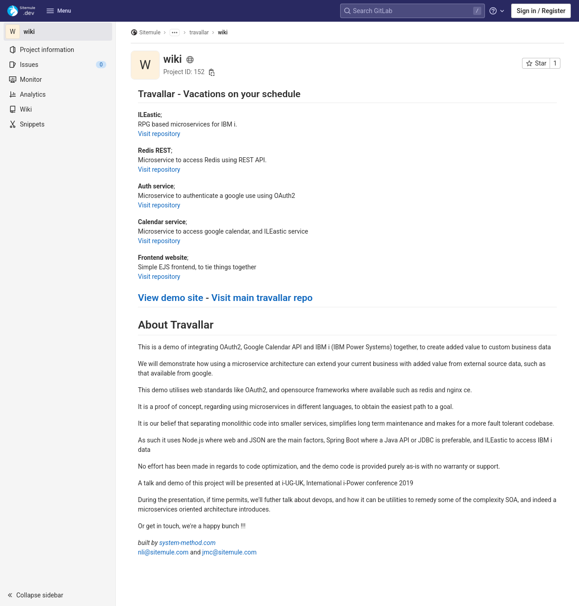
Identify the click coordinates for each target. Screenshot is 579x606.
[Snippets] (58, 124)
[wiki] (58, 32)
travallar (199, 32)
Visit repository (159, 133)
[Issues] (58, 64)
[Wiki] (58, 109)
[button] (57, 595)
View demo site (170, 297)
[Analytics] (58, 94)
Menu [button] (59, 10)
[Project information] (58, 49)
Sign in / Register (541, 10)
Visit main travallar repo (262, 297)
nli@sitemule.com (163, 552)
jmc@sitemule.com (229, 552)
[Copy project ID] (211, 72)
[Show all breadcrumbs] (175, 32)
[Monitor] (58, 79)
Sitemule (146, 32)
